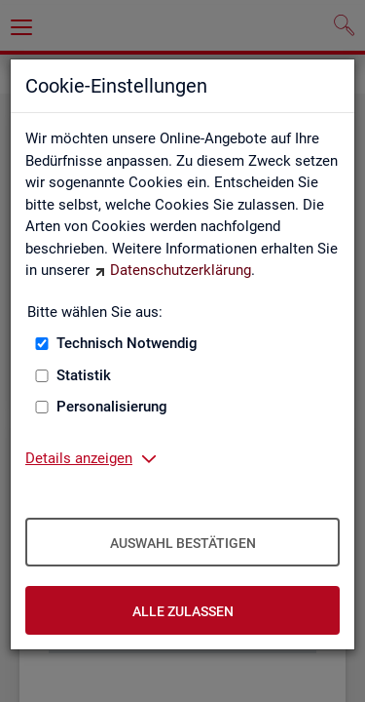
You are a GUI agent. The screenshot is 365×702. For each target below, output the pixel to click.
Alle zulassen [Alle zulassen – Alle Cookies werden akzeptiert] (183, 611)
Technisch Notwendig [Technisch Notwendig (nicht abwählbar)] (127, 343)
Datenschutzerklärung (180, 270)
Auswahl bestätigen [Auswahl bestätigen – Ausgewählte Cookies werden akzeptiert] (183, 543)
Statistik (83, 375)
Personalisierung (111, 406)
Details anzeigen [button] (78, 458)
